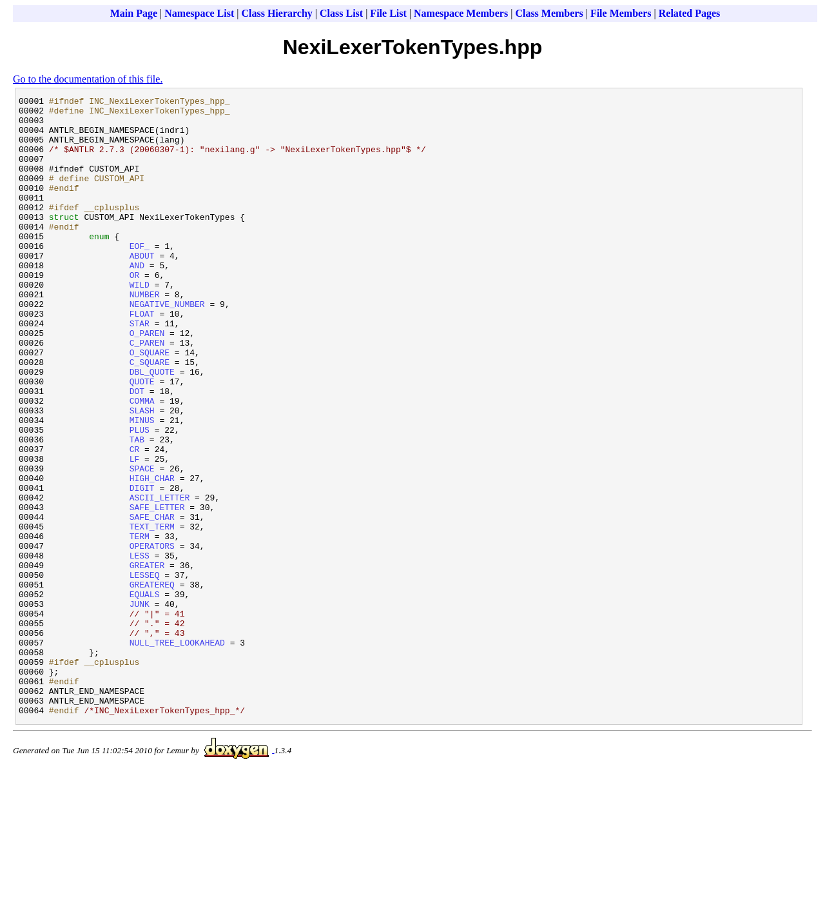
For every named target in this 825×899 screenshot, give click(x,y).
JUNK (140, 706)
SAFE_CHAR (152, 602)
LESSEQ (145, 671)
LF (135, 532)
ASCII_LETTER (160, 578)
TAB (137, 509)
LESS (140, 648)
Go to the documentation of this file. (87, 79)
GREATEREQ (152, 683)
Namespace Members (461, 13)
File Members (621, 13)
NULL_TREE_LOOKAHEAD (177, 752)
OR (135, 311)
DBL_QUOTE (152, 427)
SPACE (142, 543)
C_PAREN (147, 393)
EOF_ (140, 276)
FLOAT (142, 358)
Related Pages (690, 13)
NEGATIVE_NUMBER (167, 346)
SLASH (142, 474)
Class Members (549, 13)
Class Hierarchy (276, 13)
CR (135, 520)
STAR (140, 369)
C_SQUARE (150, 416)
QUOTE (142, 439)
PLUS (140, 497)
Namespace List (199, 13)
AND (137, 300)
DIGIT (142, 567)
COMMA (142, 462)
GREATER (147, 660)
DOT (137, 451)
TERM (140, 625)
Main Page (133, 13)
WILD (140, 323)
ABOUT (142, 288)
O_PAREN (147, 381)
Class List (341, 13)
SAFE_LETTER (157, 590)
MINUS (142, 485)
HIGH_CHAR (152, 555)
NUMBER (145, 335)
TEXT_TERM (152, 613)
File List (388, 13)
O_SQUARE (150, 404)
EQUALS (145, 694)
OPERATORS (152, 636)
